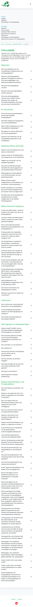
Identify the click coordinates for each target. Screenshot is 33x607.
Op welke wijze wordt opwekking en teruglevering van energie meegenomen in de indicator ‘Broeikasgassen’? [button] (16, 198)
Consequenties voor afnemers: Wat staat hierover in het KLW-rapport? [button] (16, 537)
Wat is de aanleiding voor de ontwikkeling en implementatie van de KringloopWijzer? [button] (16, 71)
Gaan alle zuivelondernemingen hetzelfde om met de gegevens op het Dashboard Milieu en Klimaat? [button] (16, 168)
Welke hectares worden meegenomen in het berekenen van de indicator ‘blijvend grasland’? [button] (16, 182)
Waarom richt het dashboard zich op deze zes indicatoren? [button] (16, 151)
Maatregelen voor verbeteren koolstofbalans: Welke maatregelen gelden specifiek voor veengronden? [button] (16, 555)
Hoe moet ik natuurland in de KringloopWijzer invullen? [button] (16, 289)
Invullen (3, 16)
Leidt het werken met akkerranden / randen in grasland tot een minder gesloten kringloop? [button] (16, 219)
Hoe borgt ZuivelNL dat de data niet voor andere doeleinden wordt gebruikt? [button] (16, 366)
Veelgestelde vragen (17, 44)
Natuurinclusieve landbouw (8, 33)
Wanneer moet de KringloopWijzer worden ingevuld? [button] (16, 92)
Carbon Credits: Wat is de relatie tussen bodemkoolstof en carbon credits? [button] (16, 567)
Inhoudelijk (4, 26)
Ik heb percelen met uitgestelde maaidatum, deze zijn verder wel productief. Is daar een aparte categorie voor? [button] (16, 235)
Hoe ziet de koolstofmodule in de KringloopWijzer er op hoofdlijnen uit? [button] (16, 449)
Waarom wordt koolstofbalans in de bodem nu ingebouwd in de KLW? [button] (16, 423)
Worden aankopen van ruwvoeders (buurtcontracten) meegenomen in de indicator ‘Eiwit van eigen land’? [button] (16, 189)
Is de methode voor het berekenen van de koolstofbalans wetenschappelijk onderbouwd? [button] (16, 429)
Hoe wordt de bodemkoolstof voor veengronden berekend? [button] (16, 463)
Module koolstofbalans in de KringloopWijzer (13, 39)
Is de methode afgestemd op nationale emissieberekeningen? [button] (16, 436)
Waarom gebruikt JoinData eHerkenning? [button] (16, 375)
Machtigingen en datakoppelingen (10, 22)
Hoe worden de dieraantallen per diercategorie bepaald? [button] (16, 318)
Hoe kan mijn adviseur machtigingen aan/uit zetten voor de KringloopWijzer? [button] (16, 353)
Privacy (20, 599)
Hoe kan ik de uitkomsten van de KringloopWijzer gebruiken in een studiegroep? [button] (16, 138)
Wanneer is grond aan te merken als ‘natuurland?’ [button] (16, 294)
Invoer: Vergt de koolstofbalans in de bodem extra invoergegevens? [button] (16, 468)
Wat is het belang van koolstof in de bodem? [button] (16, 389)
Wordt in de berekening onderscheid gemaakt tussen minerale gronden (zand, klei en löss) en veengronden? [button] (16, 442)
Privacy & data (5, 30)
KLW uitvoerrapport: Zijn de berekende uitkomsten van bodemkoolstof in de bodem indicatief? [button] (16, 475)
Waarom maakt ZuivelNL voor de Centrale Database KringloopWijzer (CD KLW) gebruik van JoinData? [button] (16, 330)
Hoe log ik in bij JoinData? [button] (16, 371)
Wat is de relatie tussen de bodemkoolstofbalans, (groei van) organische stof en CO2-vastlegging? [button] (16, 403)
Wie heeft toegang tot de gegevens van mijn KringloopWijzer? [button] (16, 122)
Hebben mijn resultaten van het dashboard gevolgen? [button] (16, 161)
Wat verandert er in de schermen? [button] (16, 345)
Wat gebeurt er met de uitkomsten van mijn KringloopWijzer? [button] (16, 132)
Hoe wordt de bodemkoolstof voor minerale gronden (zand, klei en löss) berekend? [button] (16, 457)
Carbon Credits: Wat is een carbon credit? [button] (16, 561)
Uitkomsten (4, 35)
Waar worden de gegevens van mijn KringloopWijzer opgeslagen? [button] (16, 127)
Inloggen (3, 18)
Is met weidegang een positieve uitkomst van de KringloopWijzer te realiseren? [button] (16, 311)
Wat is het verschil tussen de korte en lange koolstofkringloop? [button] (16, 411)
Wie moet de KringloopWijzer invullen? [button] (16, 86)
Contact (13, 599)
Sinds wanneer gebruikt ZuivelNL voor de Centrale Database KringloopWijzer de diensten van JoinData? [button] (16, 338)
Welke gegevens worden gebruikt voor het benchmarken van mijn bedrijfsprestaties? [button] (16, 175)
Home (2, 44)
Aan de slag (8, 44)
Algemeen (4, 20)
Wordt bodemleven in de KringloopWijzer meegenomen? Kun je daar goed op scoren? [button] (16, 282)
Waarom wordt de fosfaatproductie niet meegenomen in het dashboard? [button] (16, 156)
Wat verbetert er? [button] (16, 348)
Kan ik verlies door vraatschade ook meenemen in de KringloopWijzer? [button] (16, 305)
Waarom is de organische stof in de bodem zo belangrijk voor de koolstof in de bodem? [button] (16, 395)
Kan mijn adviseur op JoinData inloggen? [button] (16, 360)
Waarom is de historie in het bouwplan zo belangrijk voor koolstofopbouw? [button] (16, 417)
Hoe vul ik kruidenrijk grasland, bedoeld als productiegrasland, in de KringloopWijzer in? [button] (16, 227)
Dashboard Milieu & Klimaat (8, 32)
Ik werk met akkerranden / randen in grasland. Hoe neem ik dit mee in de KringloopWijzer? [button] (16, 212)
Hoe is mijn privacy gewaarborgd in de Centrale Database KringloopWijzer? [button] (16, 115)
